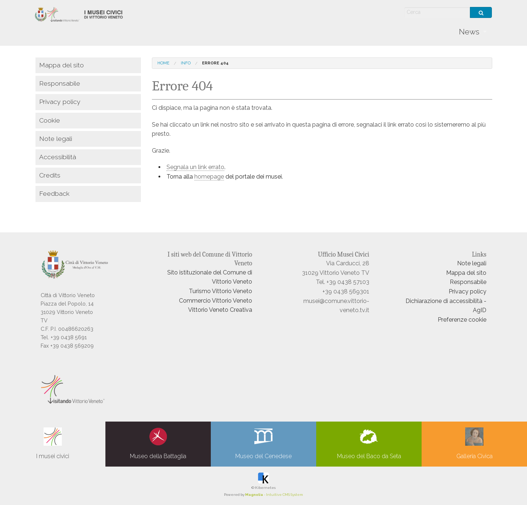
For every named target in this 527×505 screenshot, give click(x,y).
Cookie (49, 120)
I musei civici (52, 443)
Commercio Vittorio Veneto (215, 300)
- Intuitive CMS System (274, 495)
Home (163, 63)
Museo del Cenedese (263, 443)
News (469, 31)
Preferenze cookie (462, 319)
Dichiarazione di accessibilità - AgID (445, 306)
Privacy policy (60, 101)
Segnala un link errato (195, 167)
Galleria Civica (474, 443)
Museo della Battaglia (158, 443)
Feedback (54, 193)
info (186, 63)
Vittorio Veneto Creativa (220, 309)
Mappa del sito (61, 65)
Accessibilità (57, 157)
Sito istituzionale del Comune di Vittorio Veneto (209, 277)
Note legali (55, 138)
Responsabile (59, 83)
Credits (49, 175)
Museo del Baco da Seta (369, 443)
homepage (209, 176)
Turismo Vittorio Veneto (220, 291)
